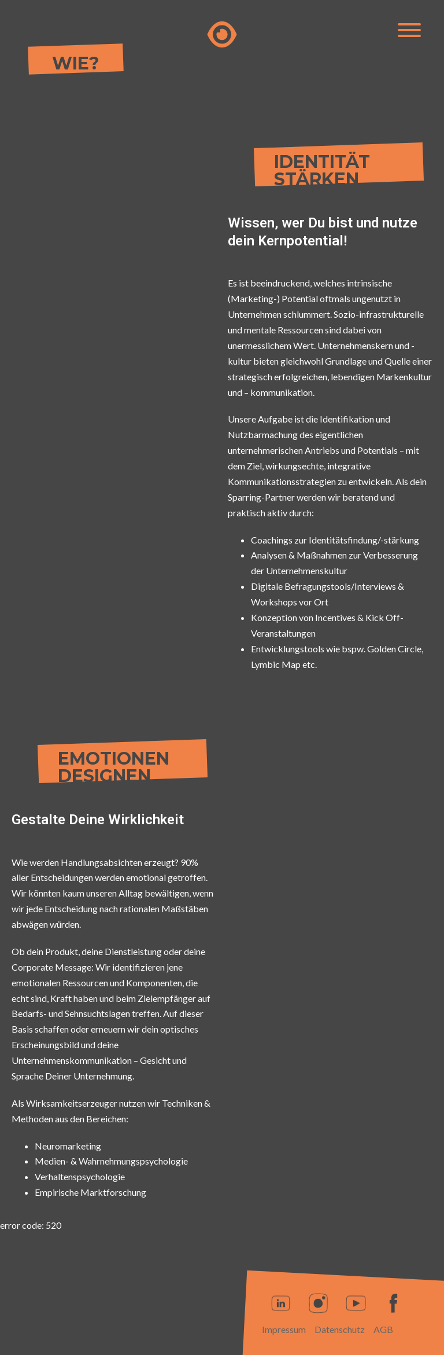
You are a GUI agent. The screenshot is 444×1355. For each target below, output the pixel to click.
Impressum (284, 1329)
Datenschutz (339, 1329)
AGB (383, 1329)
